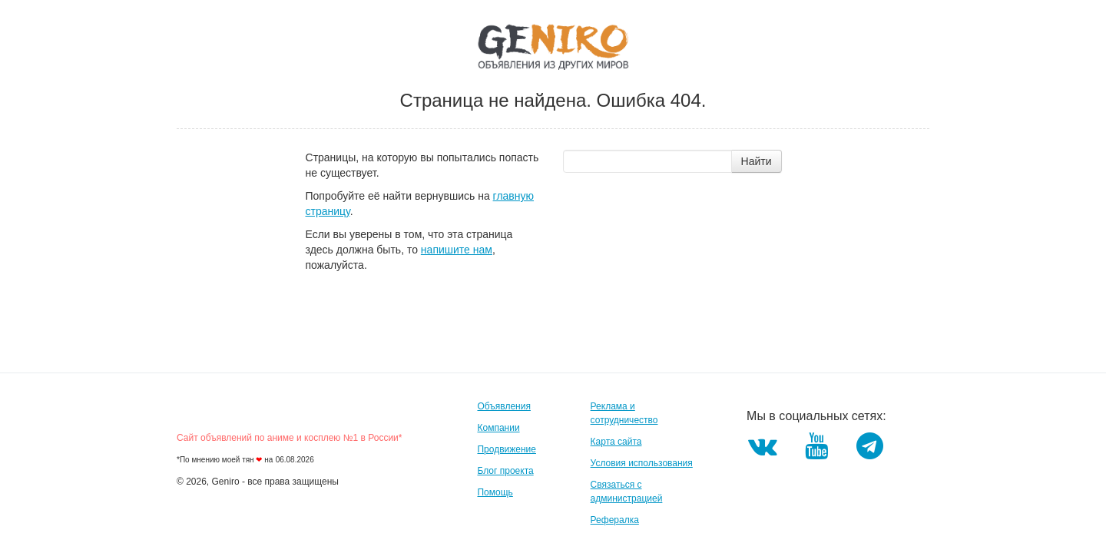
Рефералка (615, 520)
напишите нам (456, 249)
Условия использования (642, 463)
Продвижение (506, 449)
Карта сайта (616, 441)
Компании (498, 427)
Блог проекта (505, 470)
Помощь (494, 492)
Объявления (503, 406)
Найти (756, 161)
